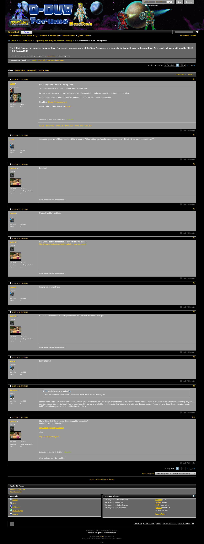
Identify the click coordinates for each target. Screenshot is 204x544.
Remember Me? (151, 5)
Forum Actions (68, 36)
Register (189, 2)
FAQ (35, 36)
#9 (194, 386)
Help (179, 2)
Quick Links (83, 36)
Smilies (158, 502)
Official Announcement (56, 102)
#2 (194, 135)
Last (192, 65)
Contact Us (138, 523)
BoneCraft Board (25, 41)
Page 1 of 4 (171, 65)
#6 (194, 283)
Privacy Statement (170, 523)
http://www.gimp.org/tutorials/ (51, 428)
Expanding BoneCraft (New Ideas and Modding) (54, 41)
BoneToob (60, 60)
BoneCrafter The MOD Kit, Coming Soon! (32, 70)
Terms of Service (184, 523)
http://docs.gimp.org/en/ (49, 436)
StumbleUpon (17, 511)
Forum (26, 32)
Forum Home (15, 36)
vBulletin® (101, 536)
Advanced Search (188, 36)
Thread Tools (180, 75)
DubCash (88, 125)
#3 (194, 164)
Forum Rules (160, 514)
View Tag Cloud (15, 492)
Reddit (14, 500)
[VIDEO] (158, 508)
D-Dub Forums (148, 523)
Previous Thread (96, 479)
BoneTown (51, 60)
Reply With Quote (187, 130)
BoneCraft (41, 60)
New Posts (27, 36)
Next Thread (109, 479)
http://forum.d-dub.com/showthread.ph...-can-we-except (62, 244)
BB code (158, 500)
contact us (50, 56)
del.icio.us (16, 507)
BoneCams (79, 125)
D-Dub (34, 60)
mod (20, 489)
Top (193, 474)
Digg (14, 503)
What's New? (13, 32)
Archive (158, 523)
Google (15, 514)
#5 (194, 238)
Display (190, 75)
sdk (23, 489)
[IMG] (157, 505)
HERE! (68, 106)
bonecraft (13, 489)
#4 (194, 209)
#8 (194, 357)
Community (53, 36)
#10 (193, 417)
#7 (194, 312)
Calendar (43, 36)
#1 (194, 79)
